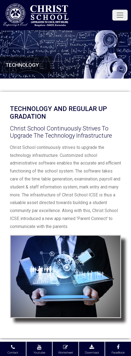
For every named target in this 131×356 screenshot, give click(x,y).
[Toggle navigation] (120, 15)
